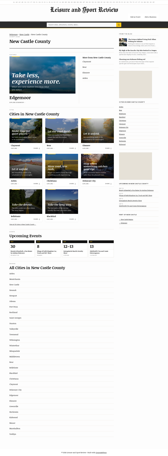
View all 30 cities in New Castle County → (22, 224)
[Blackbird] (61, 201)
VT (139, 2)
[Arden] (25, 166)
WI (151, 2)
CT (31, 2)
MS (78, 2)
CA (25, 2)
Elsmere (86, 72)
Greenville (13, 406)
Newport (13, 295)
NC (105, 2)
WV (148, 2)
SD (128, 2)
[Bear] (61, 130)
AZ (20, 2)
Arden (85, 78)
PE (119, 2)
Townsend (13, 334)
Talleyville (13, 328)
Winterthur (14, 345)
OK (114, 2)
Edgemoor (20, 97)
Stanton (12, 323)
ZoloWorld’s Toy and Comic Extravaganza (132, 206)
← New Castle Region (126, 219)
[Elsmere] (97, 130)
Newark (12, 290)
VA (142, 2)
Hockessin (13, 412)
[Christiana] (61, 166)
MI (72, 2)
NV (90, 2)
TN (131, 2)
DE (34, 2)
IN (49, 2)
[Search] (118, 25)
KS (54, 2)
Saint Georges (15, 317)
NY (102, 2)
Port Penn (13, 306)
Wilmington (14, 340)
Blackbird (51, 216)
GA (40, 2)
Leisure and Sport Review (84, 9)
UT (136, 2)
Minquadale (14, 351)
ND (108, 2)
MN (75, 2)
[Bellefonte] (25, 201)
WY (154, 2)
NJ (96, 2)
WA (145, 2)
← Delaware (123, 223)
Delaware (13, 34)
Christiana (52, 180)
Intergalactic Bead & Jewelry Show (130, 201)
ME (63, 2)
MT (84, 2)
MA (69, 2)
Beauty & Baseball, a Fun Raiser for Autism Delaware (136, 190)
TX (133, 2)
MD (66, 2)
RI (122, 2)
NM (99, 2)
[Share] (37, 148)
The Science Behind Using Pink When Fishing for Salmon (142, 40)
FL (37, 2)
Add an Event (135, 17)
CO (28, 2)
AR (22, 2)
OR (117, 2)
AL (14, 2)
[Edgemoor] (42, 74)
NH (93, 2)
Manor (12, 423)
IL (47, 2)
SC (125, 2)
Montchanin (14, 279)
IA (52, 2)
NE (87, 2)
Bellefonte (15, 216)
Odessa (12, 301)
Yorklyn (12, 434)
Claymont (87, 61)
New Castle (24, 34)
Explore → (15, 148)
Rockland (13, 312)
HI (42, 2)
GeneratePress (101, 452)
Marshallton (14, 428)
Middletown (14, 356)
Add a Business (150, 17)
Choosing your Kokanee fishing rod (132, 59)
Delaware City (89, 180)
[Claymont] (25, 130)
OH (111, 2)
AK (17, 2)
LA (60, 2)
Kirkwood (13, 417)
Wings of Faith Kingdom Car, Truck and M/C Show (135, 195)
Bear (85, 67)
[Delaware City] (97, 166)
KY (57, 2)
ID (45, 2)
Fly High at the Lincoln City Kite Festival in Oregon (138, 50)
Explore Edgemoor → (17, 102)
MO (81, 2)
